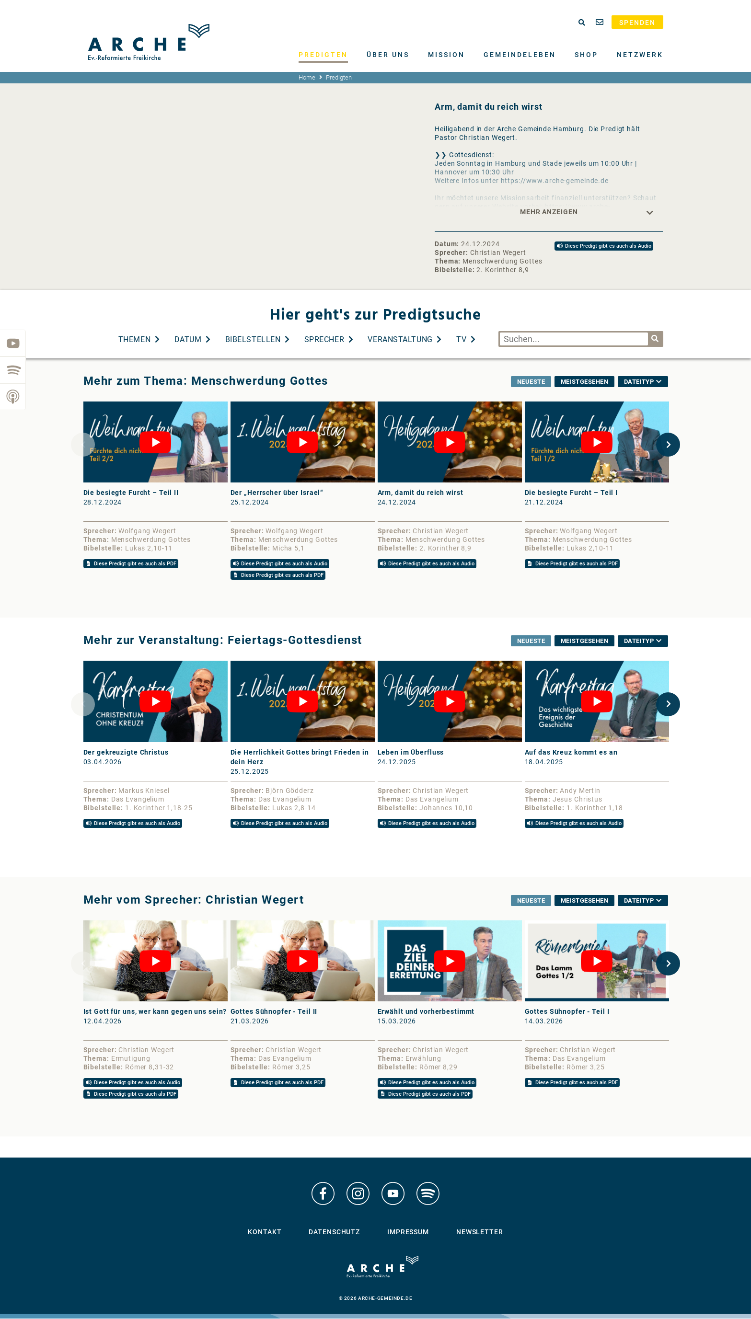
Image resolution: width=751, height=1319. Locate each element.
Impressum (408, 1232)
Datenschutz (334, 1232)
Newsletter (479, 1232)
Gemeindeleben (520, 54)
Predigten (323, 54)
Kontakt (264, 1232)
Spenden (637, 22)
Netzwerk (640, 54)
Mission (446, 54)
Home (307, 77)
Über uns (388, 54)
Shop (586, 54)
